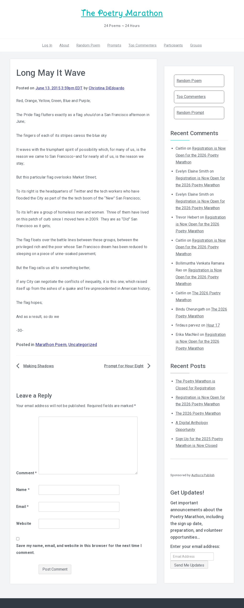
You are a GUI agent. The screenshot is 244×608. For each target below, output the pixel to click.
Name (23, 489)
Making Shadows (38, 366)
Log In (47, 45)
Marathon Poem (51, 344)
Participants (173, 45)
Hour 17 (213, 325)
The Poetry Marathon (122, 13)
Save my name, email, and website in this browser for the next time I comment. (79, 549)
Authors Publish (202, 475)
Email (22, 506)
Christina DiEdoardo (106, 88)
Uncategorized (82, 344)
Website (23, 523)
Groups (196, 45)
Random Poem (88, 45)
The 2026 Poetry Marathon (198, 413)
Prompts (114, 45)
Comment (26, 473)
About (64, 45)
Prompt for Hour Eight (123, 366)
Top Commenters (142, 45)
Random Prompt (190, 112)
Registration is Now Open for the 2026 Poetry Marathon (201, 155)
